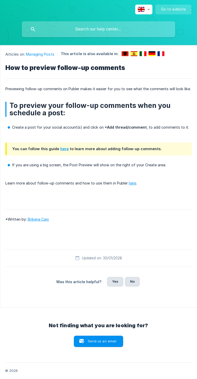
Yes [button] (115, 281)
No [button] (132, 281)
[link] (125, 53)
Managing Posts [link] (40, 54)
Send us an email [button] (102, 341)
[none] (143, 9)
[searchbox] (98, 29)
